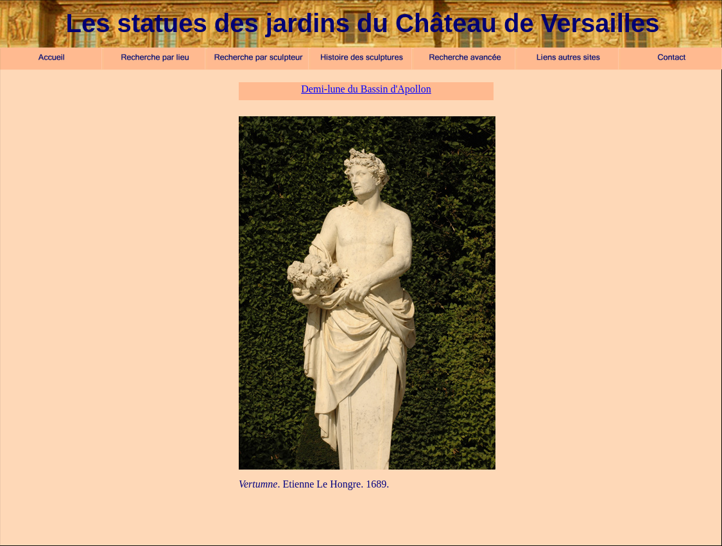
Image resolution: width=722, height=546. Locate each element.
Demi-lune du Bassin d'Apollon (366, 89)
